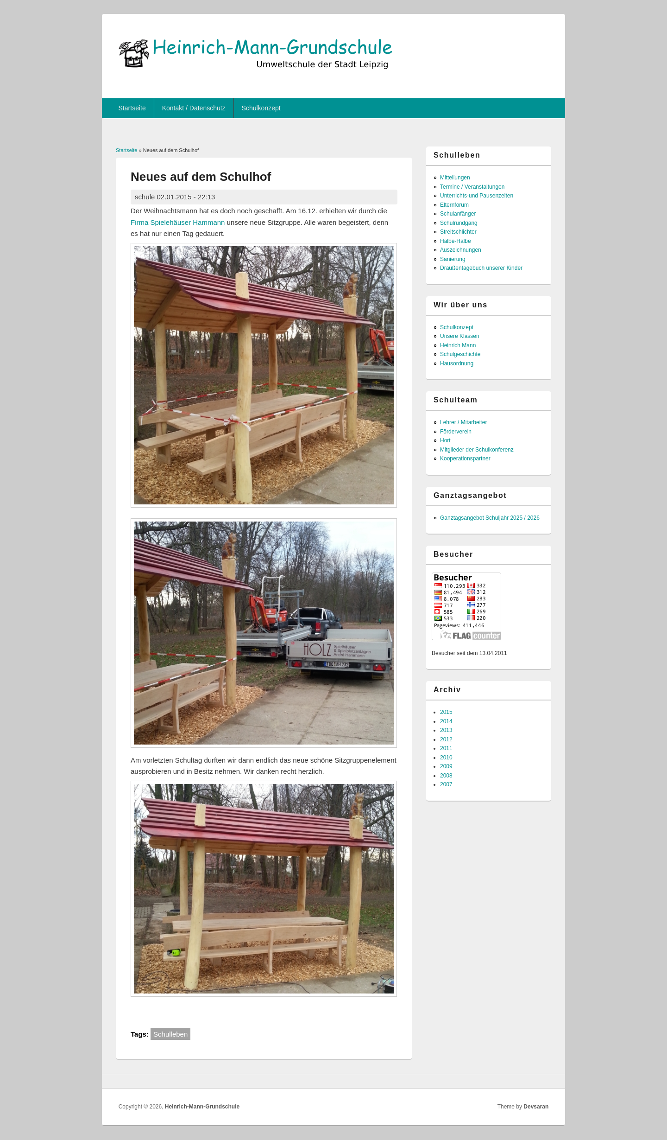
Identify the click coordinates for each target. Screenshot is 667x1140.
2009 (446, 766)
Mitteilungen (455, 177)
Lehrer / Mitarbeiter (463, 422)
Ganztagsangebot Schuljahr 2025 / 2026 (490, 518)
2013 (446, 730)
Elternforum (454, 205)
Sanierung (453, 259)
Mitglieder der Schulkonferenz (477, 449)
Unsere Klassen (459, 336)
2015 (446, 712)
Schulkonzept (261, 108)
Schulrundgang (459, 223)
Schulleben (170, 1034)
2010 (446, 757)
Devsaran (535, 1106)
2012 (446, 739)
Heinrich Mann (458, 345)
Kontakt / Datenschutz (194, 108)
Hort (445, 440)
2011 (446, 748)
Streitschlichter (458, 232)
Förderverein (456, 431)
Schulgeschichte (460, 354)
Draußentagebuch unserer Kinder (481, 268)
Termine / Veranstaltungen (472, 187)
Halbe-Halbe (455, 241)
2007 (446, 784)
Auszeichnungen (460, 250)
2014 (446, 721)
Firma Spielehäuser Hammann (178, 222)
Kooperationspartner (465, 458)
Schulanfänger (458, 213)
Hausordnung (456, 363)
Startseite (132, 108)
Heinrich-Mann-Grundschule (202, 1106)
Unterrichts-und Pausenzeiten (476, 195)
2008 (446, 775)
